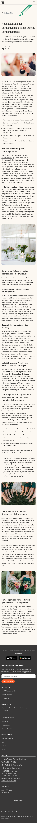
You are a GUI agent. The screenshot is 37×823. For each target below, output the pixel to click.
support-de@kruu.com (8, 781)
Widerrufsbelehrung (7, 717)
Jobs (3, 749)
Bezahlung (5, 721)
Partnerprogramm (7, 738)
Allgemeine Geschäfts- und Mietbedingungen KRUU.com (16, 709)
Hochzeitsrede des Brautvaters (12, 160)
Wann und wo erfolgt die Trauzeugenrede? (18, 120)
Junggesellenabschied (16, 102)
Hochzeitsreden (6, 158)
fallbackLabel (18, 801)
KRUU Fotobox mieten (8, 691)
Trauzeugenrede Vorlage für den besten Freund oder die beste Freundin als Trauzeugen (17, 130)
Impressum (5, 714)
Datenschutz (5, 725)
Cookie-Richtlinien (7, 729)
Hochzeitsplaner (6, 694)
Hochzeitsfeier (8, 13)
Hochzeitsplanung (7, 95)
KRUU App (5, 698)
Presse (3, 746)
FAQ (2, 742)
